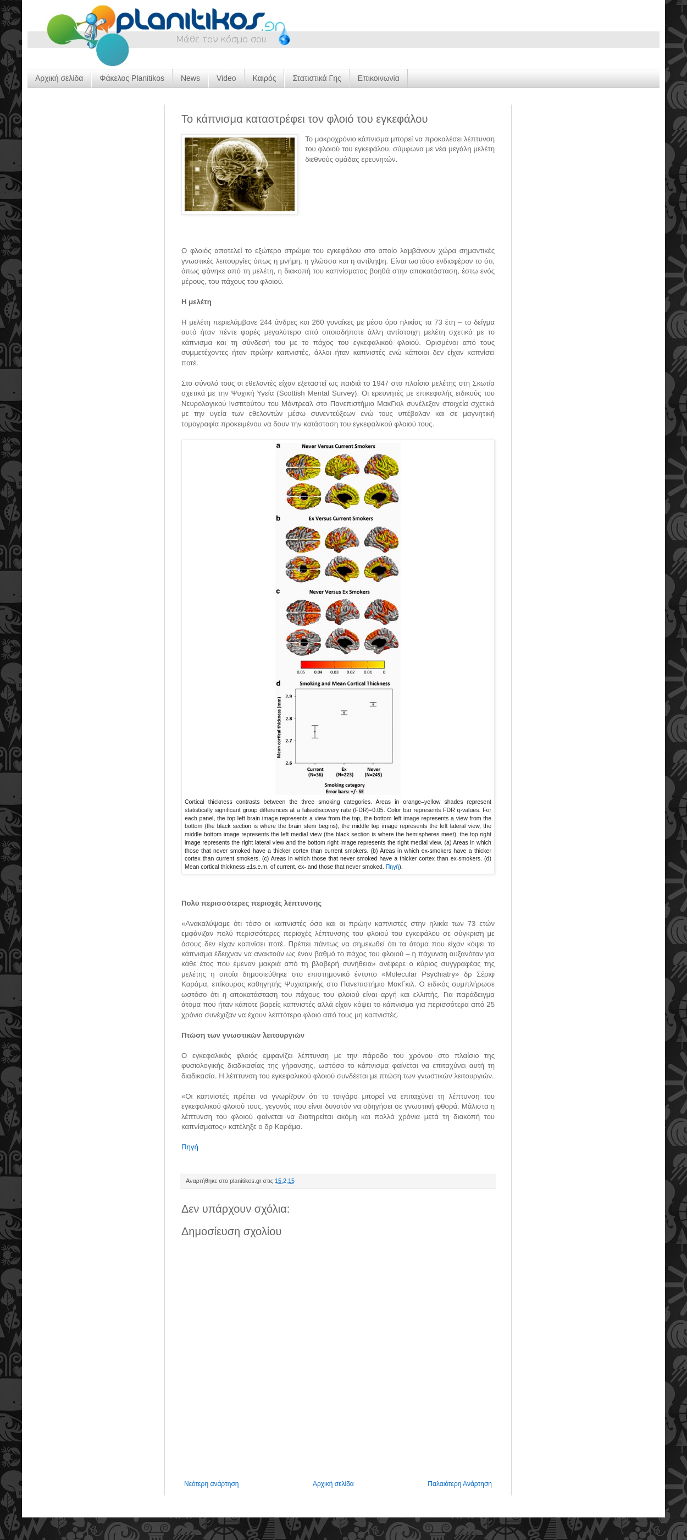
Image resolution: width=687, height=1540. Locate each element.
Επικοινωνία (379, 78)
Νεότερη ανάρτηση (211, 1484)
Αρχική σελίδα (59, 78)
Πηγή (393, 866)
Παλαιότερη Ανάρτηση (460, 1484)
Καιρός (264, 78)
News (190, 78)
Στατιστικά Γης (316, 78)
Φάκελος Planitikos (131, 78)
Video (226, 78)
